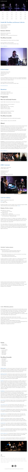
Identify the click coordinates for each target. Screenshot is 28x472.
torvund (2, 462)
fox (9, 459)
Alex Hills (2, 418)
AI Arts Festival (4, 69)
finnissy (7, 459)
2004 (20, 18)
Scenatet (18, 205)
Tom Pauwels (3, 428)
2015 (25, 14)
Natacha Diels (3, 409)
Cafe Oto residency (5, 197)
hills (17, 459)
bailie (13, 458)
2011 (16, 16)
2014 (2, 16)
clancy (21, 458)
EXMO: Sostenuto (5, 165)
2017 (16, 14)
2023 (16, 12)
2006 (11, 18)
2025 (7, 12)
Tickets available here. (4, 46)
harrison (15, 459)
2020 (2, 14)
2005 (16, 18)
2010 (20, 16)
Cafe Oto (2, 201)
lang (19, 459)
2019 (7, 14)
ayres (11, 458)
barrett (16, 458)
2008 (2, 18)
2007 (7, 18)
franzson (12, 459)
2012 (11, 16)
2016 (20, 14)
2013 (7, 16)
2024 (11, 12)
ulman (4, 462)
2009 (25, 16)
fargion (4, 459)
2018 (11, 14)
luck (21, 459)
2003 (25, 18)
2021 (25, 12)
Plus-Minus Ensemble (4, 1)
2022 (20, 12)
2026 (2, 12)
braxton (19, 458)
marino (24, 459)
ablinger (2, 458)
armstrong (5, 458)
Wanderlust (3, 89)
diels (1, 459)
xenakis (7, 462)
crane (24, 458)
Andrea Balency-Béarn (4, 404)
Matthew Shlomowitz (4, 433)
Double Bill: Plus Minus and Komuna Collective (13, 22)
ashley (8, 458)
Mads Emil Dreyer (3, 413)
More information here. (4, 85)
